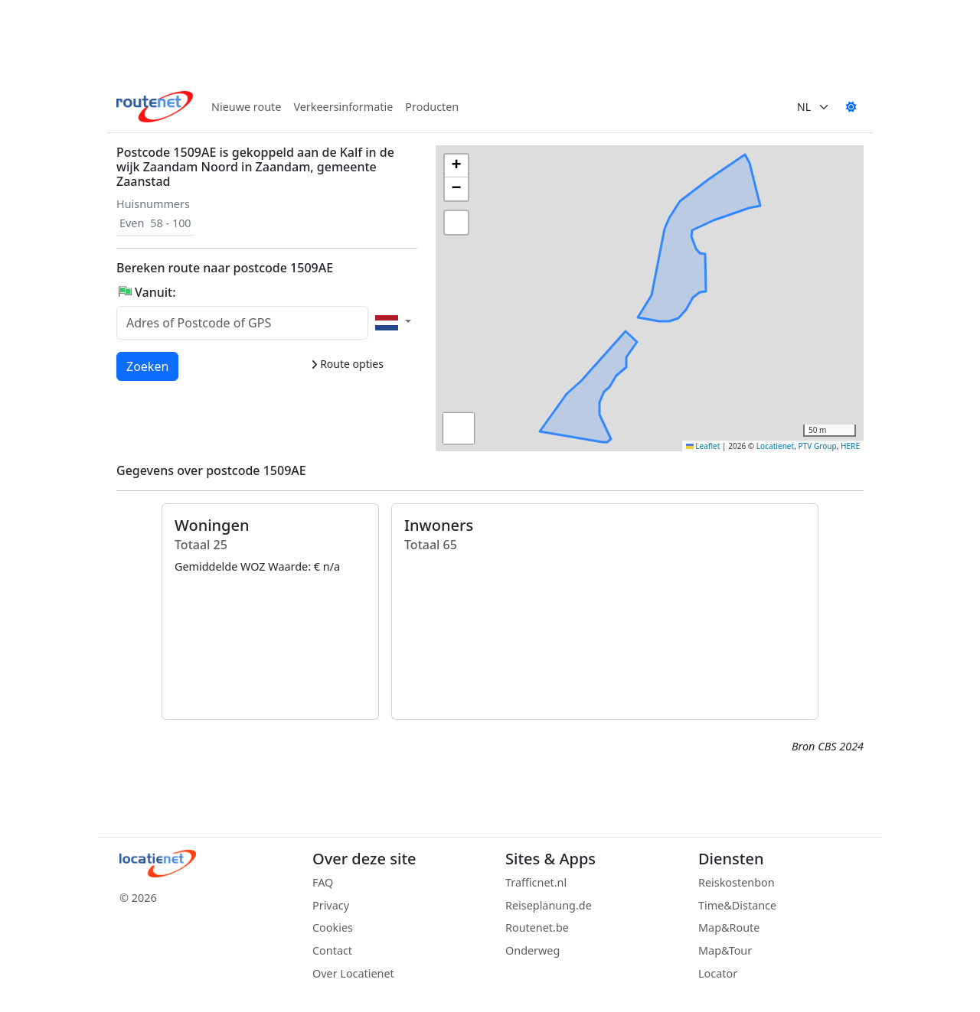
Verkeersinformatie (343, 106)
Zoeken (148, 365)
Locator (717, 973)
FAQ (322, 882)
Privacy (330, 905)
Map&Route (729, 927)
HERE (850, 446)
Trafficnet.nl (536, 882)
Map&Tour (725, 950)
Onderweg (532, 950)
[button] (652, 271)
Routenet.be (537, 927)
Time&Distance (737, 905)
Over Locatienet (353, 973)
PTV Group (818, 446)
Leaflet (703, 446)
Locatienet (775, 446)
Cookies (332, 927)
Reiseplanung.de (548, 905)
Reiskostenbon (736, 882)
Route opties (347, 363)
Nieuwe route (246, 106)
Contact (332, 950)
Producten (432, 106)
